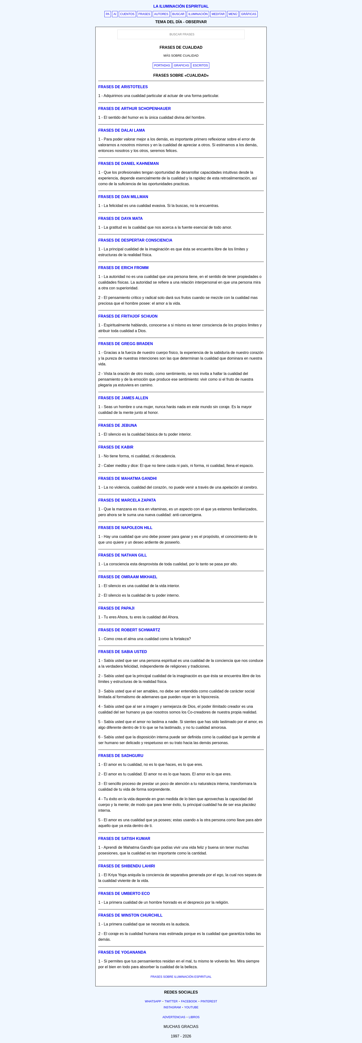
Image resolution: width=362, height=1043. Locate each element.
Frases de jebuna (117, 425)
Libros (194, 1017)
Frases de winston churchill (130, 915)
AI (114, 14)
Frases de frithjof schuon (127, 316)
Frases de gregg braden (125, 344)
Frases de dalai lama (121, 130)
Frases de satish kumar (124, 839)
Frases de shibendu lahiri (126, 866)
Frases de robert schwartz (129, 630)
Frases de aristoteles (123, 87)
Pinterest (209, 1001)
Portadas (162, 65)
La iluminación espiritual (181, 6)
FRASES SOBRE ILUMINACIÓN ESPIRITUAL (181, 976)
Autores (161, 14)
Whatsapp (153, 1001)
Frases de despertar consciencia (135, 240)
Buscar (178, 14)
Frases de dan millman (123, 197)
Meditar (218, 14)
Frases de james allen (123, 398)
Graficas (181, 65)
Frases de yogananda (122, 952)
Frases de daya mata (120, 218)
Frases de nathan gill (122, 555)
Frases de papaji (116, 608)
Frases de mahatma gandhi (127, 478)
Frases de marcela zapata (127, 500)
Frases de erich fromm (123, 268)
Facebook (189, 1001)
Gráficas (248, 14)
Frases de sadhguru (120, 756)
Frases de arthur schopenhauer (134, 109)
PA (108, 14)
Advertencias (173, 1017)
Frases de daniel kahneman (128, 164)
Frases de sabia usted (122, 652)
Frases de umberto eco (124, 894)
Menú (233, 14)
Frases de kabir (115, 447)
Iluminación (198, 14)
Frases (144, 14)
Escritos (200, 65)
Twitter (171, 1001)
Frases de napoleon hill (125, 528)
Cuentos (127, 14)
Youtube (191, 1007)
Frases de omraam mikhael (127, 577)
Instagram (172, 1007)
